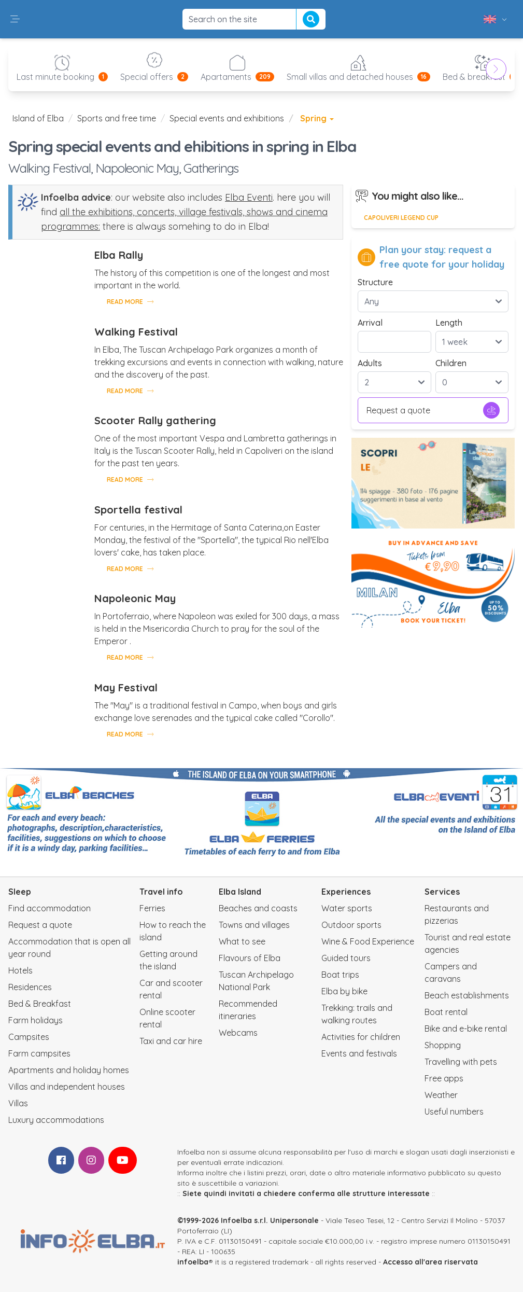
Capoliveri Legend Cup (401, 217)
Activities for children (360, 1037)
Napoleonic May (135, 598)
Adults (370, 363)
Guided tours (346, 958)
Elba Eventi (249, 197)
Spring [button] (317, 118)
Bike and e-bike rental (466, 1028)
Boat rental (446, 1012)
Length (448, 322)
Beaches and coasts (258, 908)
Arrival (370, 322)
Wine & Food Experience (367, 941)
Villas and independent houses (66, 1086)
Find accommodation (49, 908)
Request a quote (433, 410)
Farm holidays (35, 1020)
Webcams (238, 1032)
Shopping (443, 1045)
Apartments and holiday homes (68, 1070)
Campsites (28, 1037)
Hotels (20, 970)
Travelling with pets (461, 1062)
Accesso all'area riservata (430, 1262)
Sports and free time (116, 118)
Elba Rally (118, 254)
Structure (375, 282)
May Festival (126, 687)
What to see (242, 941)
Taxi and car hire (170, 1041)
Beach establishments (467, 995)
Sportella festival (138, 509)
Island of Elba (38, 118)
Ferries (152, 908)
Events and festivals (359, 1053)
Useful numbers (454, 1111)
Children (451, 363)
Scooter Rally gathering (155, 420)
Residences (30, 987)
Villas (18, 1103)
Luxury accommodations (56, 1120)
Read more (130, 301)
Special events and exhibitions (226, 118)
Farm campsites (39, 1053)
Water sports (346, 908)
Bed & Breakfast (39, 1003)
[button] (15, 19)
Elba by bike (344, 991)
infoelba (192, 1262)
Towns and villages (254, 925)
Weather (441, 1095)
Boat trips (340, 974)
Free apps (444, 1078)
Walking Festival (136, 331)
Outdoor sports (351, 925)
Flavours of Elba (249, 958)
